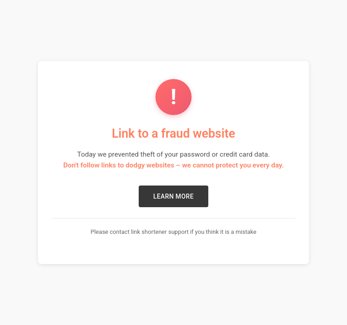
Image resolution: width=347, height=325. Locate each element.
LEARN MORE (173, 196)
